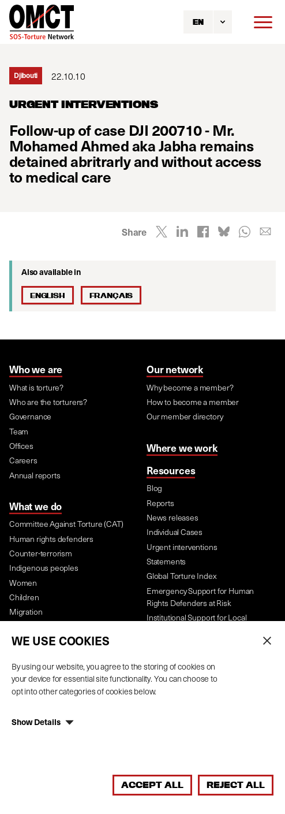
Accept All (152, 784)
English (47, 295)
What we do (35, 506)
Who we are (35, 369)
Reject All (236, 784)
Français (111, 295)
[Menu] (263, 22)
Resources (171, 470)
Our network (175, 369)
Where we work (182, 447)
